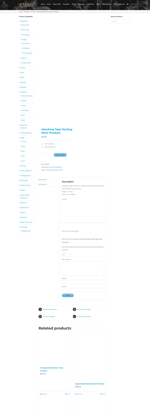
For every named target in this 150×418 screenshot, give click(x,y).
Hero (23, 151)
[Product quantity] (46, 155)
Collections (24, 21)
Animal (51, 167)
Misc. (23, 115)
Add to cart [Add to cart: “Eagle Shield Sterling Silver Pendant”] (79, 394)
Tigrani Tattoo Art (26, 222)
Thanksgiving (27, 53)
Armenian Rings (25, 133)
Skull (23, 120)
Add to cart (60, 154)
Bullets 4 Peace (25, 185)
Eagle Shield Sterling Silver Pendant (89, 384)
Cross (23, 105)
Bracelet (23, 82)
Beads (22, 77)
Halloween (26, 48)
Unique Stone (26, 63)
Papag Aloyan (26, 231)
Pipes (22, 72)
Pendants (58, 167)
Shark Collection (26, 171)
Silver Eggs (25, 35)
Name (64, 278)
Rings (22, 138)
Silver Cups (25, 30)
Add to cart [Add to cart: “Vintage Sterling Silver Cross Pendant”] (44, 394)
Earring (22, 166)
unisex (60, 170)
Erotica (22, 68)
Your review (66, 259)
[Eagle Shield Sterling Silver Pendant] (90, 356)
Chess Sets (25, 25)
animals (48, 170)
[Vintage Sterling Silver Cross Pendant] (55, 348)
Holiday (23, 39)
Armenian (23, 217)
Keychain (23, 203)
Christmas (26, 43)
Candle (22, 190)
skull (23, 161)
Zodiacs (23, 212)
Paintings (23, 227)
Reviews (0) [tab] (43, 184)
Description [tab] (43, 179)
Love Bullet (25, 110)
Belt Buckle (24, 180)
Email (64, 286)
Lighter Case (24, 207)
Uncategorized (25, 175)
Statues (24, 58)
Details (68, 394)
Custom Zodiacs (27, 96)
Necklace (23, 87)
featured (54, 170)
